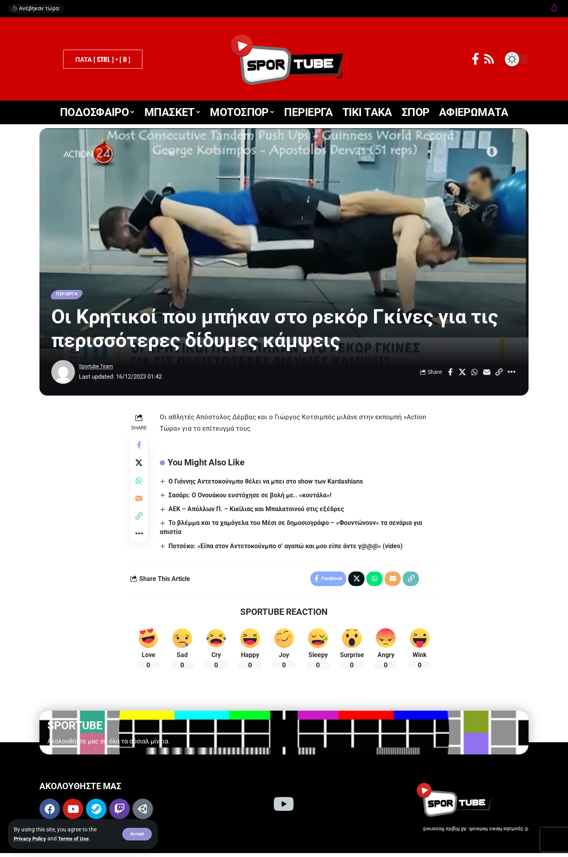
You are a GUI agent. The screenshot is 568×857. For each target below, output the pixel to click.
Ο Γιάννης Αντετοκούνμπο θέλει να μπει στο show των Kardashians (267, 482)
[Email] (486, 373)
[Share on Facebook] (450, 373)
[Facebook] (475, 59)
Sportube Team (99, 368)
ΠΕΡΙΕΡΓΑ (69, 295)
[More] (511, 373)
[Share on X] (462, 373)
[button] (136, 834)
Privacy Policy (31, 838)
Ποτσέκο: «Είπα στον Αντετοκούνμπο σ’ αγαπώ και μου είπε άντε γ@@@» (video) (287, 547)
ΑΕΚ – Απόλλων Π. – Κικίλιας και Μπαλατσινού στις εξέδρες (258, 510)
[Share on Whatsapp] (474, 373)
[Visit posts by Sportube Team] (63, 373)
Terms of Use (77, 838)
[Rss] (489, 59)
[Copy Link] (498, 373)
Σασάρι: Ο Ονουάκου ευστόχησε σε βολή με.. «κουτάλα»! (251, 496)
